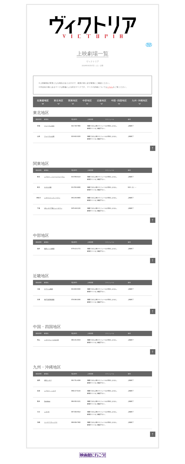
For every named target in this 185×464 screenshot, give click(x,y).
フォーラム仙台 (49, 126)
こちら (110, 87)
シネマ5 (46, 412)
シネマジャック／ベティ (52, 198)
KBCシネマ (48, 380)
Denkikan (47, 401)
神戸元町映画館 (49, 299)
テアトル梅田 (48, 289)
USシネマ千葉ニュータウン (53, 208)
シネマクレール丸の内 (51, 340)
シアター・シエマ (50, 391)
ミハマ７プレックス (50, 422)
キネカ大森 (47, 187)
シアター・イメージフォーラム (54, 177)
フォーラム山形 (49, 136)
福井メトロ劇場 (49, 248)
